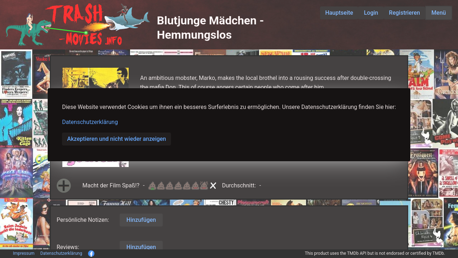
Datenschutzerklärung (90, 122)
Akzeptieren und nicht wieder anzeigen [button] (116, 138)
